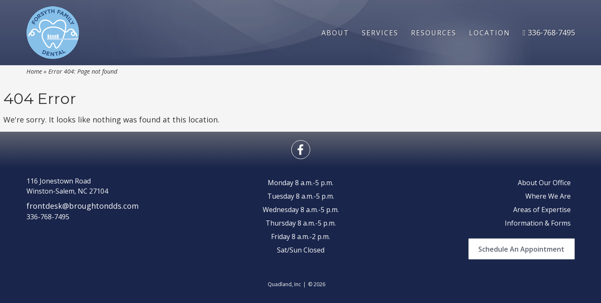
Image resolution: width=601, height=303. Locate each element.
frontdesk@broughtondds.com (82, 206)
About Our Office (544, 182)
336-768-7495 (549, 32)
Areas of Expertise (542, 209)
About (335, 32)
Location (489, 32)
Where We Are (548, 196)
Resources (433, 32)
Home (34, 71)
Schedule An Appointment (521, 249)
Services (380, 32)
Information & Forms (538, 223)
